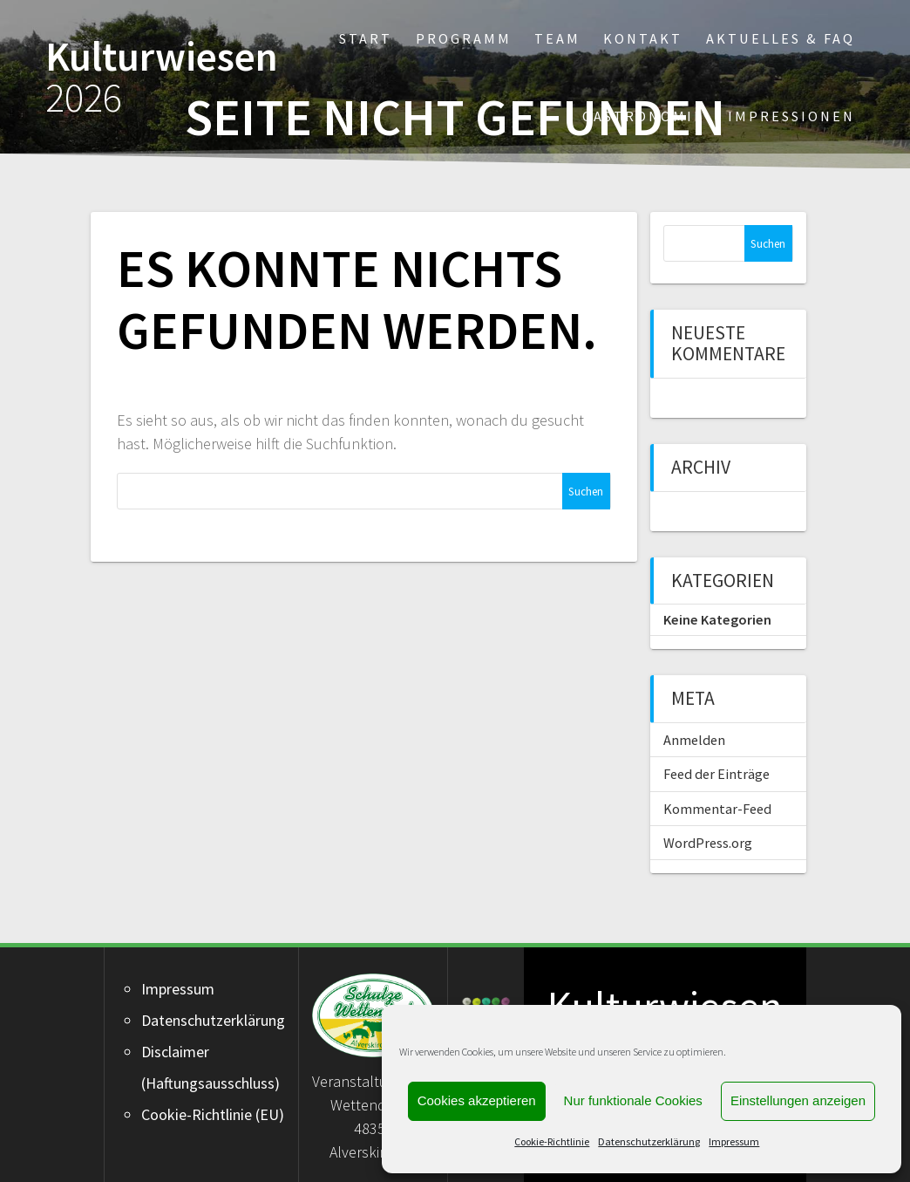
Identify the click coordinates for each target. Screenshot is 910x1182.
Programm (464, 38)
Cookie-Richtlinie (551, 1141)
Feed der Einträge (716, 773)
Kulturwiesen (161, 78)
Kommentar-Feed (717, 808)
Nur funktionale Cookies (633, 1100)
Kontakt (642, 38)
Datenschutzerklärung (649, 1141)
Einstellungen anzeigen (798, 1100)
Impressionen (791, 116)
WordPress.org (707, 842)
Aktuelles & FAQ (780, 38)
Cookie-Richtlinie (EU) (212, 1114)
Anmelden (694, 739)
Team (557, 38)
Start (365, 38)
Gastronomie (643, 116)
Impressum (734, 1141)
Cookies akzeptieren (477, 1100)
